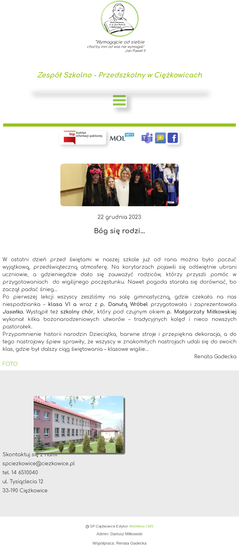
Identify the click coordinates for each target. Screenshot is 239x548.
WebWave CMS (141, 526)
